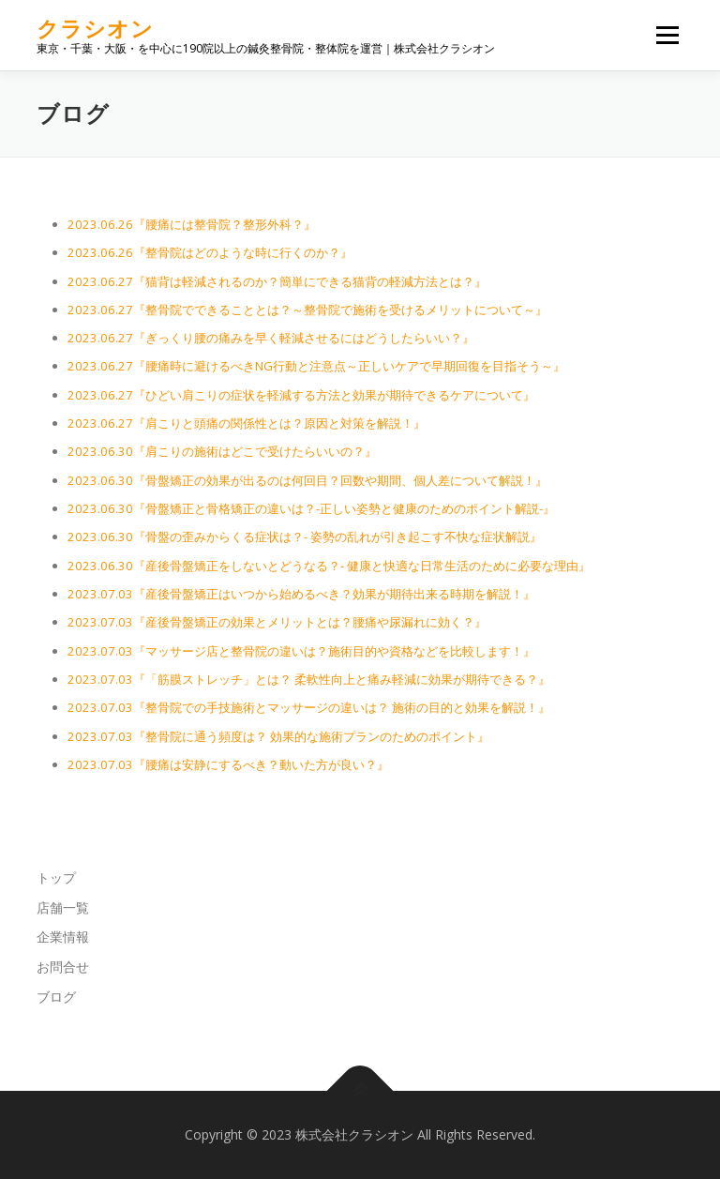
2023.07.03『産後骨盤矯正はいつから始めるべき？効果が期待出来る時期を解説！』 (301, 593)
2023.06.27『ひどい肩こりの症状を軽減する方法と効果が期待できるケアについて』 (301, 394)
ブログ (56, 996)
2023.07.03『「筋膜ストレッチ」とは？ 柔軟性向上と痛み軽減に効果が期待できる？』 (309, 679)
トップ (56, 877)
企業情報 (63, 936)
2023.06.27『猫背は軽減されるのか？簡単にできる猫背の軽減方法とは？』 (277, 281)
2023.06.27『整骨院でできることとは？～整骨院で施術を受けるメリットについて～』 (308, 309)
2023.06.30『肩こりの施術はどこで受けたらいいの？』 (222, 451)
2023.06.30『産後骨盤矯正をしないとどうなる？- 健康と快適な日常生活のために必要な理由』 (329, 565)
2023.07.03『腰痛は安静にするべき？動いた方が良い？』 (228, 764)
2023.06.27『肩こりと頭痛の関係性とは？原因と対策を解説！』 (247, 423)
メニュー (667, 34)
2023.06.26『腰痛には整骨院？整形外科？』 (192, 224)
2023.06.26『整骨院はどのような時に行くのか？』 (210, 252)
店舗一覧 (63, 907)
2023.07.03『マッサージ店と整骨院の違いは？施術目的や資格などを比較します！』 (301, 650)
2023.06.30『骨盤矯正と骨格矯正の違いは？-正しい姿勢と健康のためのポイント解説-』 (311, 508)
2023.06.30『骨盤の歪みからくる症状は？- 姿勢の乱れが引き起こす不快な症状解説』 (305, 536)
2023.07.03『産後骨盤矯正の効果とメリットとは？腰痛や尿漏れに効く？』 (277, 621)
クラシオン (95, 28)
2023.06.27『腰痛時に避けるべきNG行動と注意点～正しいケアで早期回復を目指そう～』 (316, 365)
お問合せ (63, 966)
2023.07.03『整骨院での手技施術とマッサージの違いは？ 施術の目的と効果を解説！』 (309, 707)
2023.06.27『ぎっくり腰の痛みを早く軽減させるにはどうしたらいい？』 (271, 337)
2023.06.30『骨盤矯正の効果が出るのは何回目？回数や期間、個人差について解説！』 (308, 480)
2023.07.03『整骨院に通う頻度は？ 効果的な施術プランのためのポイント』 (278, 736)
